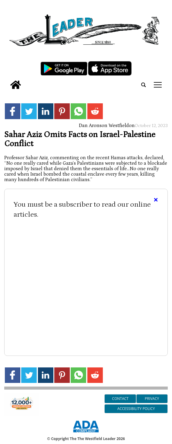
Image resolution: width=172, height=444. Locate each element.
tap (158, 85)
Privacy (152, 398)
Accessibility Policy (136, 408)
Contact (120, 398)
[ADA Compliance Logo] (86, 433)
